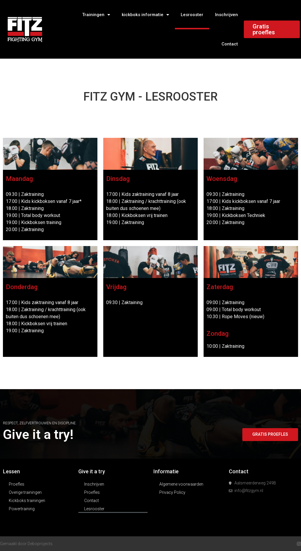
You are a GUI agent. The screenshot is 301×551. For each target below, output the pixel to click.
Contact (229, 44)
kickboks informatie (145, 15)
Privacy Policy (172, 492)
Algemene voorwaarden (181, 484)
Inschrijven (226, 14)
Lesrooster (192, 14)
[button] (270, 434)
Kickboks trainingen (27, 500)
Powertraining (22, 508)
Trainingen (96, 15)
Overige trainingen (25, 492)
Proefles (16, 484)
